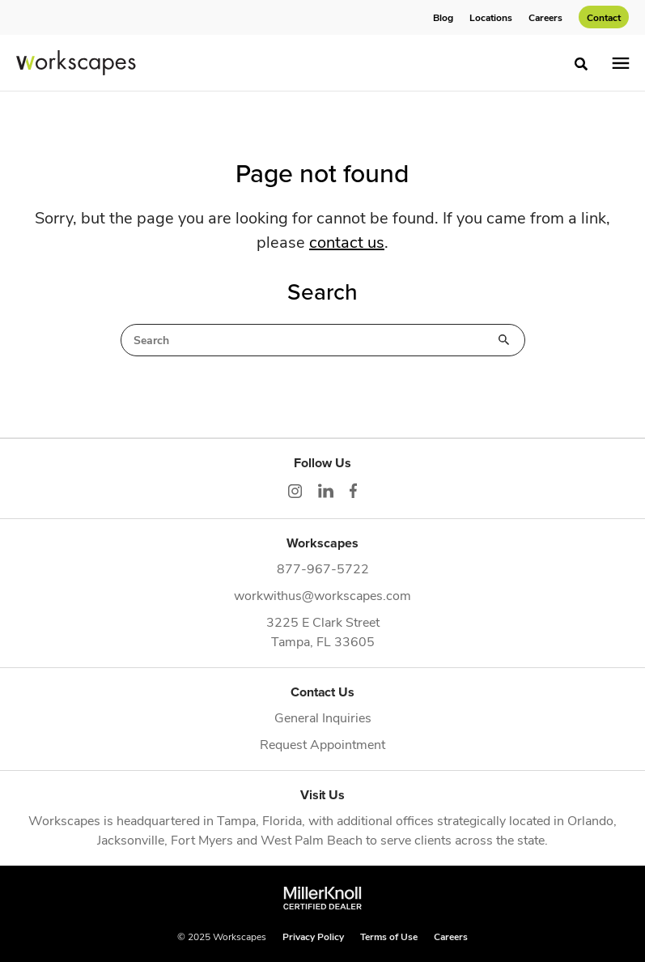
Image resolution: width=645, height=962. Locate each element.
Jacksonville (130, 839)
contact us (346, 241)
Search (504, 340)
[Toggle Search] (581, 63)
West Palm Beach (312, 839)
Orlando (590, 819)
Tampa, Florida (259, 819)
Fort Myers (202, 839)
